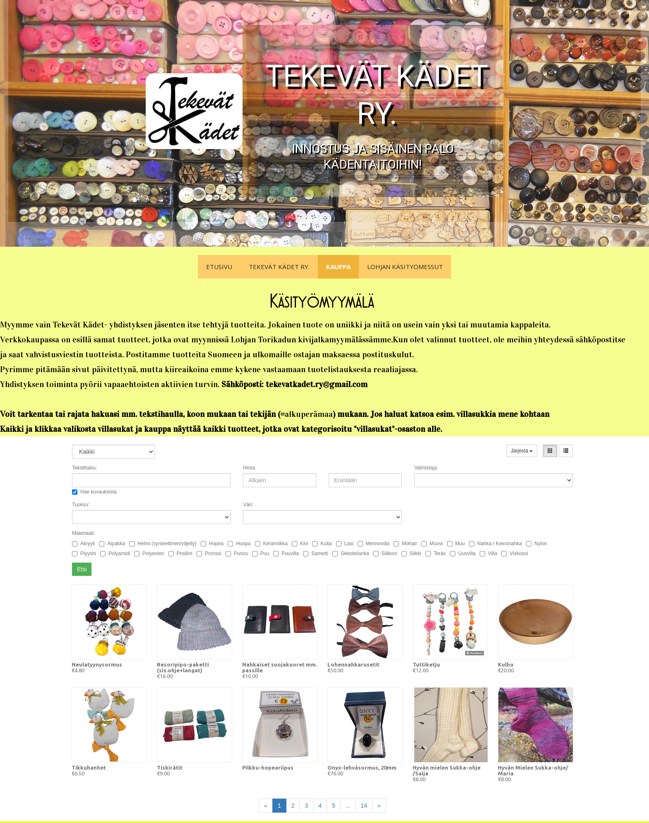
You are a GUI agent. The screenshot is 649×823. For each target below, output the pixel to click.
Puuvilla (286, 553)
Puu (260, 553)
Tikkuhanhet (89, 767)
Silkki (411, 553)
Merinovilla (373, 543)
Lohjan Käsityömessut (405, 266)
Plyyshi (84, 553)
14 (364, 805)
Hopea (212, 543)
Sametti (315, 553)
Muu (456, 543)
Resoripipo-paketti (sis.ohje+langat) (183, 667)
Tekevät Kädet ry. (279, 266)
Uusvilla (463, 553)
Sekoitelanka (350, 553)
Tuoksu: (80, 505)
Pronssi (209, 553)
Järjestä (522, 451)
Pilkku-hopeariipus (267, 767)
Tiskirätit (170, 767)
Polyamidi (115, 553)
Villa (488, 553)
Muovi (432, 543)
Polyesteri (149, 553)
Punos (237, 553)
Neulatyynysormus (97, 664)
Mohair (405, 543)
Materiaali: (83, 533)
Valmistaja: (426, 468)
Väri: (248, 505)
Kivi (300, 543)
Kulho (506, 664)
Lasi (344, 543)
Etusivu (219, 266)
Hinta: (249, 468)
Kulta (322, 543)
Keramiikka (271, 543)
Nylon (536, 543)
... (348, 805)
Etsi (82, 569)
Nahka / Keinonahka (495, 543)
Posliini (180, 553)
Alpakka (112, 543)
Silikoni (385, 553)
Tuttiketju (426, 664)
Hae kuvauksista (94, 492)
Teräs (435, 553)
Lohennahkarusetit (353, 664)
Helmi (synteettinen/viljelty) (163, 543)
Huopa (239, 543)
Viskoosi (514, 553)
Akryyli (83, 543)
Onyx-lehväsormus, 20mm (362, 767)
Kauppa (338, 266)
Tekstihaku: (84, 468)
